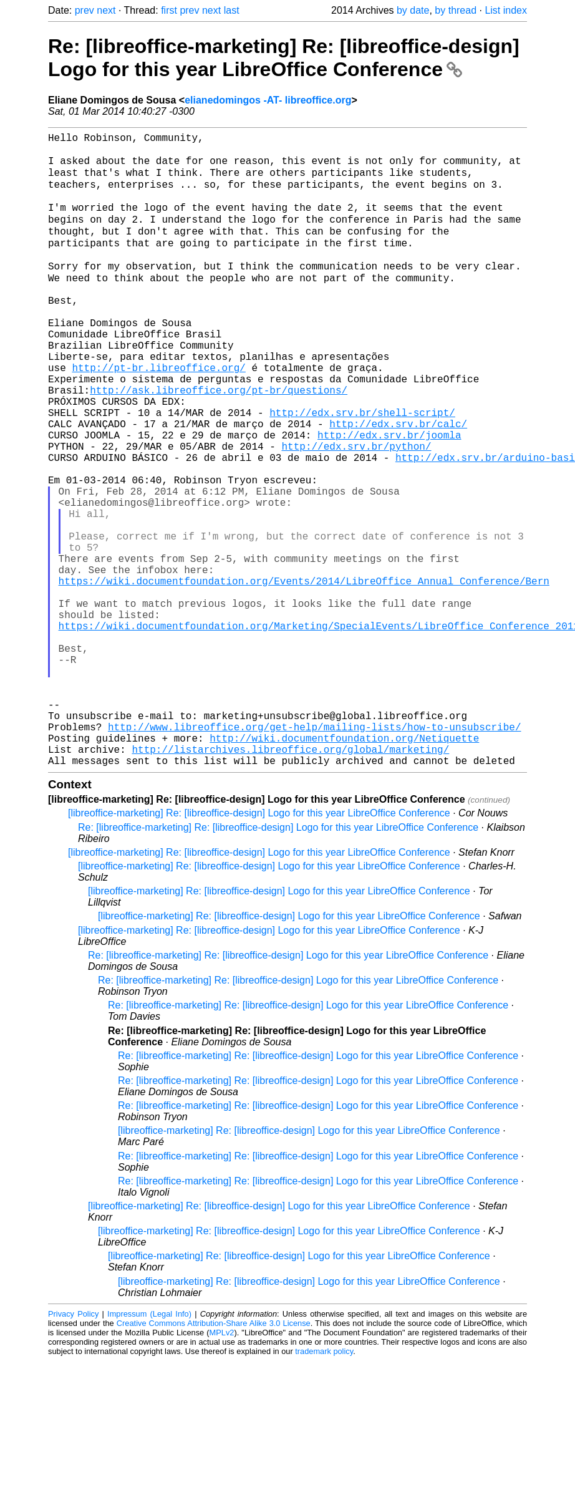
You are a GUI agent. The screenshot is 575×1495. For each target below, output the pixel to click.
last (231, 10)
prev (84, 10)
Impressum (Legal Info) (149, 1448)
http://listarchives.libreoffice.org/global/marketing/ (290, 881)
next (106, 10)
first (169, 10)
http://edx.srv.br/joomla (389, 496)
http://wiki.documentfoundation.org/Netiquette (344, 867)
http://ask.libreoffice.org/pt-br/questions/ (218, 441)
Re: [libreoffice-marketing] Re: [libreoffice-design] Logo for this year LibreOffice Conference (283, 57)
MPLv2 (222, 1466)
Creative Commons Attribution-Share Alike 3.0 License (214, 1457)
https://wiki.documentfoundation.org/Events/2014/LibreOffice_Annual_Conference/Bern (304, 675)
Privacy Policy (73, 1448)
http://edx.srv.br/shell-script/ (362, 469)
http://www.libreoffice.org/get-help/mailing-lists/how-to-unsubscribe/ (314, 853)
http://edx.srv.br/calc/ (398, 483)
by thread (455, 10)
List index (506, 10)
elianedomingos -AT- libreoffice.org (268, 100)
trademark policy (324, 1485)
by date (413, 10)
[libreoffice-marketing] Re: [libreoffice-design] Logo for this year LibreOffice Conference (259, 947)
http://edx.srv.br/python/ (356, 510)
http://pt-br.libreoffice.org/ (158, 414)
